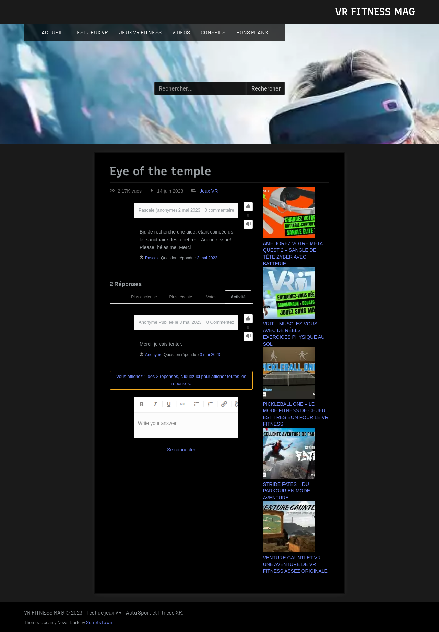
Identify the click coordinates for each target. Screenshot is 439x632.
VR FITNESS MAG (375, 11)
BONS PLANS (252, 32)
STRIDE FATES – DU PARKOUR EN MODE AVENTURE (286, 490)
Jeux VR (209, 191)
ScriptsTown (99, 622)
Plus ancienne (144, 297)
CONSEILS (213, 32)
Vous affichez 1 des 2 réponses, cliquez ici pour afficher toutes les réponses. (181, 380)
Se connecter (181, 449)
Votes (211, 297)
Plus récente (180, 297)
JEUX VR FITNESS (140, 32)
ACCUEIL (52, 32)
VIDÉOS (181, 32)
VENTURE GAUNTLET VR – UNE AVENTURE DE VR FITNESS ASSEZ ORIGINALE (295, 564)
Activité (237, 297)
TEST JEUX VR (91, 32)
